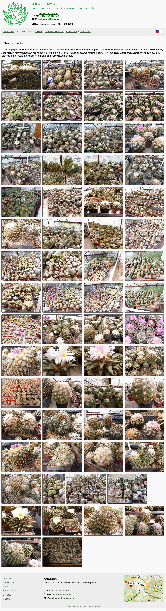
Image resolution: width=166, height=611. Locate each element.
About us (8, 31)
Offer (39, 31)
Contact (71, 31)
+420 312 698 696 (48, 13)
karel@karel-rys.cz (52, 19)
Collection (24, 31)
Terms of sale (54, 31)
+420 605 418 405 (49, 16)
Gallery (85, 31)
